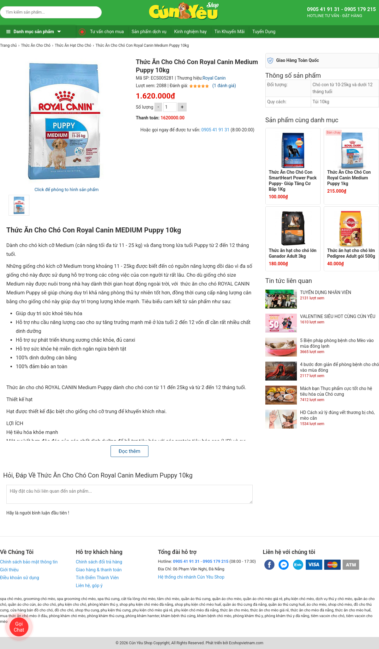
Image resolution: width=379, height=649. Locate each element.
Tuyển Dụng (263, 31)
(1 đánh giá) (224, 85)
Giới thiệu (9, 569)
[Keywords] (44, 12)
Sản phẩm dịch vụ (149, 31)
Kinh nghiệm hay (190, 31)
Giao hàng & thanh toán (99, 569)
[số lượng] (170, 107)
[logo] (184, 11)
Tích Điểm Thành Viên (97, 577)
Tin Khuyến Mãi (229, 31)
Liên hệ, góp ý (89, 585)
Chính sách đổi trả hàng (99, 561)
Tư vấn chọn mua (107, 31)
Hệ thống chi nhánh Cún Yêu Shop (191, 577)
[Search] (92, 11)
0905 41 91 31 (216, 129)
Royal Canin (214, 78)
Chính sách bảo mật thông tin (29, 561)
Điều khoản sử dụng (19, 577)
